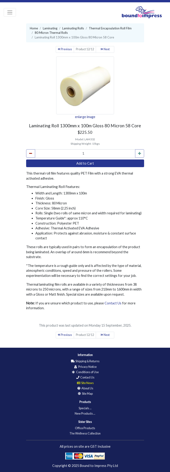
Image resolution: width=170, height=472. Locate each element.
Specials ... (85, 408)
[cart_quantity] (85, 153)
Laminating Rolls (73, 28)
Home (34, 28)
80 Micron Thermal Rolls (51, 32)
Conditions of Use (85, 372)
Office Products (85, 428)
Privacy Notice (85, 367)
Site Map (85, 393)
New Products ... (85, 413)
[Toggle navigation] (10, 12)
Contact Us (113, 303)
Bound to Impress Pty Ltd (99, 466)
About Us (85, 388)
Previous (65, 49)
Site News (85, 383)
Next (105, 49)
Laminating (50, 28)
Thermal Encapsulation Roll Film (110, 28)
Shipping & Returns (85, 361)
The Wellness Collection (85, 433)
